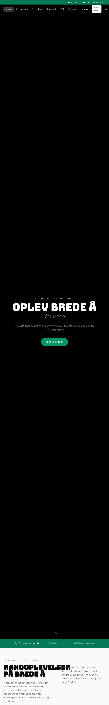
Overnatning (22, 9)
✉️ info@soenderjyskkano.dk (94, 2)
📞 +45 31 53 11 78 (71, 2)
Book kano (96, 9)
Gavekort (51, 9)
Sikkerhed (72, 9)
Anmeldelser (37, 9)
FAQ (62, 9)
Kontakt (85, 9)
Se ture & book (54, 341)
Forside (8, 9)
